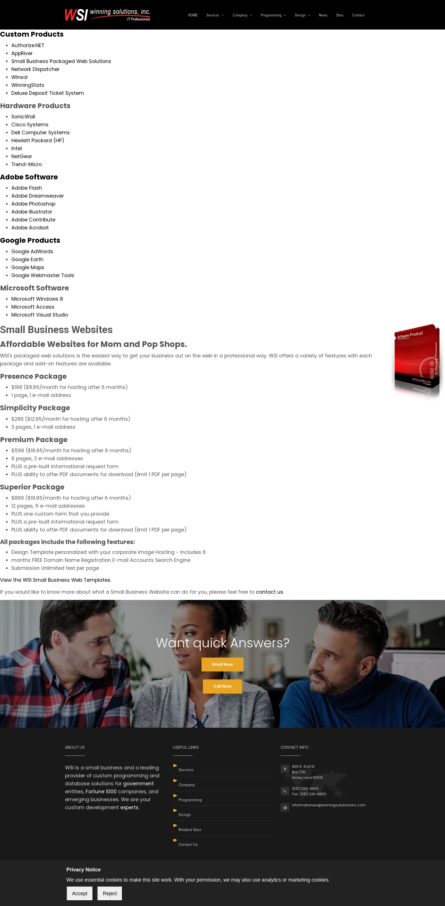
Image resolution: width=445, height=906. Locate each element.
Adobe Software (29, 177)
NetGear (21, 156)
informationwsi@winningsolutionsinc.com (329, 805)
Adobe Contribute (33, 219)
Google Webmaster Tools (42, 275)
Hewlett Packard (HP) (37, 140)
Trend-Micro (26, 164)
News (323, 15)
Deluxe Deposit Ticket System (47, 93)
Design (300, 15)
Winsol (19, 77)
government (138, 783)
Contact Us (188, 844)
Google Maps (27, 267)
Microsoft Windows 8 (37, 299)
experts (129, 807)
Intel (16, 148)
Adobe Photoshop (33, 203)
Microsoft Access (32, 307)
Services (212, 15)
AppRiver (22, 53)
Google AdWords (32, 251)
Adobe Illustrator (31, 211)
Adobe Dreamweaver (37, 196)
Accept (79, 893)
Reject (110, 893)
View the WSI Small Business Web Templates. (55, 580)
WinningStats (27, 85)
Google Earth (27, 259)
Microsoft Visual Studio (39, 314)
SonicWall (23, 116)
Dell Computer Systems (40, 132)
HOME (193, 15)
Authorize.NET (27, 45)
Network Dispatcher (35, 69)
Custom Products (32, 34)
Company (240, 15)
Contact (358, 15)
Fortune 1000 (101, 791)
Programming (271, 15)
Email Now (222, 664)
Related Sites (190, 829)
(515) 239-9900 (305, 788)
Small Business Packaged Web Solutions (61, 61)
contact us (269, 592)
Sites (340, 15)
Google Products (30, 240)
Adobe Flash (26, 188)
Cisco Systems (30, 124)
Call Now (222, 686)
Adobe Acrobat (30, 227)
